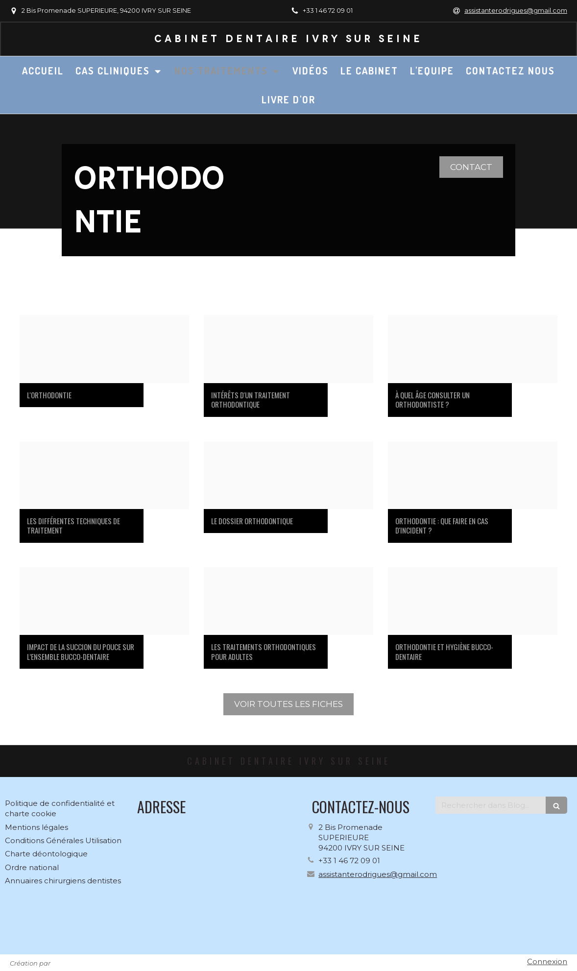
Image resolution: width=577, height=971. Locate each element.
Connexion (547, 961)
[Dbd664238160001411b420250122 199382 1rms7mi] (104, 475)
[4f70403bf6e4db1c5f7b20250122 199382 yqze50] (472, 349)
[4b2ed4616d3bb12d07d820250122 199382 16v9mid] (288, 349)
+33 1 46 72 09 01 (349, 860)
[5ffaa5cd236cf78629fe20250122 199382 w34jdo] (472, 601)
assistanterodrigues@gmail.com (377, 874)
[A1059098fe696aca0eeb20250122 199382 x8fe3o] (104, 601)
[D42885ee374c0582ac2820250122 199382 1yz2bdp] (472, 475)
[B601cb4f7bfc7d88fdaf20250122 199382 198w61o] (288, 475)
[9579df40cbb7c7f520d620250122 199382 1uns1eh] (104, 349)
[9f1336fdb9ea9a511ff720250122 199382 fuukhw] (288, 601)
